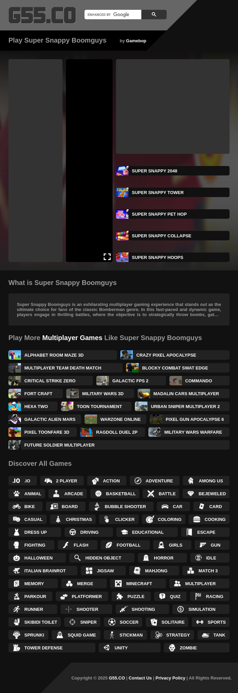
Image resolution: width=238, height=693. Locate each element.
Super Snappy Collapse (161, 235)
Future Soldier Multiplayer (59, 445)
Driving (89, 532)
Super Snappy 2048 (154, 170)
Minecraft (139, 583)
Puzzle (136, 596)
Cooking (215, 519)
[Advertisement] (35, 160)
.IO (27, 480)
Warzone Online (120, 419)
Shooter (87, 609)
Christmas (79, 519)
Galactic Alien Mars (49, 419)
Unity (121, 647)
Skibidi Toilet (40, 622)
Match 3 (208, 570)
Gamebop (136, 40)
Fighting (34, 545)
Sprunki (34, 635)
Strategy (178, 635)
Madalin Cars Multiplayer (186, 393)
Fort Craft (38, 393)
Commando (198, 380)
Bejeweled (212, 493)
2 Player (66, 480)
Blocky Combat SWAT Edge (175, 368)
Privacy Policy (170, 677)
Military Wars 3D (103, 393)
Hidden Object (103, 557)
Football (129, 545)
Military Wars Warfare (193, 432)
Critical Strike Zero (49, 380)
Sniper (88, 622)
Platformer (87, 596)
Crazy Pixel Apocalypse (166, 355)
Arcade (73, 493)
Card (215, 506)
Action (111, 480)
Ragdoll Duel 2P (116, 432)
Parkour (35, 596)
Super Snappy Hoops (157, 257)
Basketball (121, 493)
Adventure (159, 480)
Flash (81, 545)
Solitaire (173, 622)
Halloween (38, 557)
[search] (112, 14)
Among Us (211, 480)
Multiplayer (200, 583)
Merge (85, 583)
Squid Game (82, 635)
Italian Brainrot (45, 570)
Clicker (125, 519)
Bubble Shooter (125, 506)
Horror (163, 557)
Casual (33, 519)
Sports (216, 622)
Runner (33, 609)
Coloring (170, 519)
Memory (34, 583)
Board (70, 506)
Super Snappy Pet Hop (159, 214)
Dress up (35, 532)
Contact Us (140, 677)
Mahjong (156, 570)
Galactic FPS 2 (130, 380)
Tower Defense (43, 647)
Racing (214, 596)
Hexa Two (36, 406)
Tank (219, 635)
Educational (148, 532)
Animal (33, 493)
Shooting (143, 609)
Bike (29, 506)
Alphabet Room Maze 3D (54, 355)
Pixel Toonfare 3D (46, 432)
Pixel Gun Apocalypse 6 (195, 419)
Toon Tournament (99, 406)
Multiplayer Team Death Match (62, 368)
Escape (206, 532)
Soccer (129, 622)
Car (177, 506)
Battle (167, 493)
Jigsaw (105, 570)
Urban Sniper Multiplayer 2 (185, 406)
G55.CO (117, 677)
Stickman (131, 635)
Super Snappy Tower (158, 192)
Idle (211, 557)
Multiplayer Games (72, 337)
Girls (176, 545)
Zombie (188, 647)
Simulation (201, 609)
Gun (215, 545)
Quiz (175, 596)
